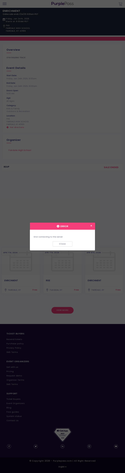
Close (62, 244)
